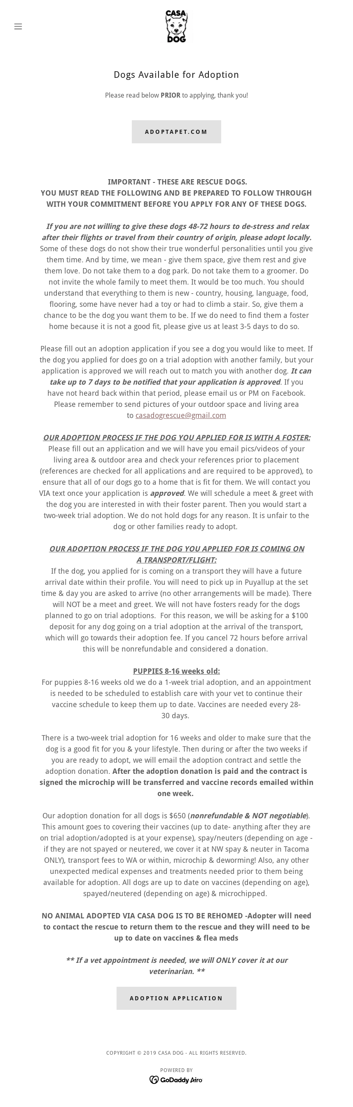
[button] (35, 26)
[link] (176, 26)
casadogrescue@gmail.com (181, 415)
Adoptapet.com (176, 131)
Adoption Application (176, 998)
